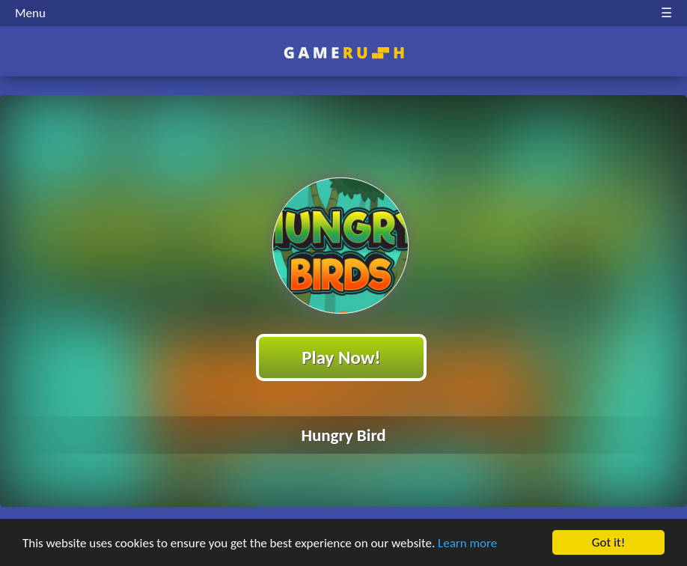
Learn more (467, 543)
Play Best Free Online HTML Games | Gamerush (344, 53)
